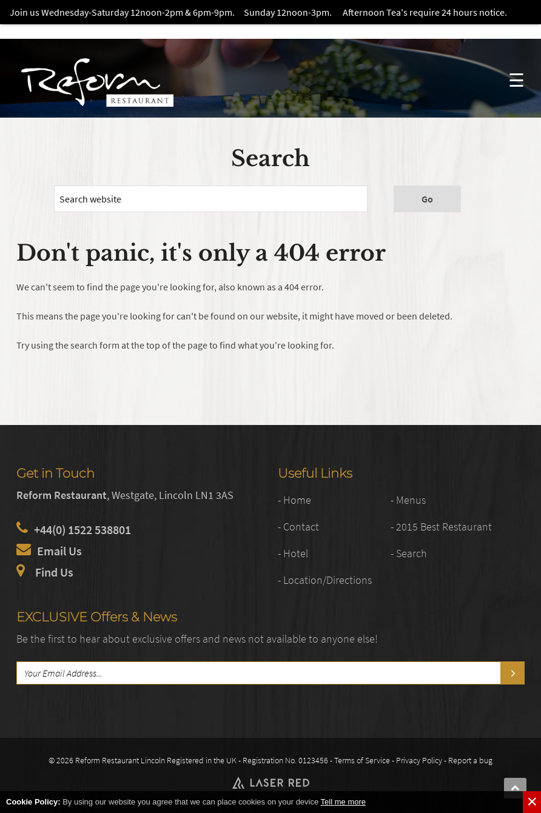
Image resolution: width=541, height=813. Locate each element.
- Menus (409, 500)
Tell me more (343, 801)
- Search (410, 553)
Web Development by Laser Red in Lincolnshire (270, 783)
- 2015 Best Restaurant (442, 527)
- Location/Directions (326, 580)
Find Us (54, 571)
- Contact (299, 527)
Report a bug (470, 760)
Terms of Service (362, 760)
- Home (295, 500)
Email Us (59, 550)
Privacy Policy (419, 760)
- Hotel (293, 553)
